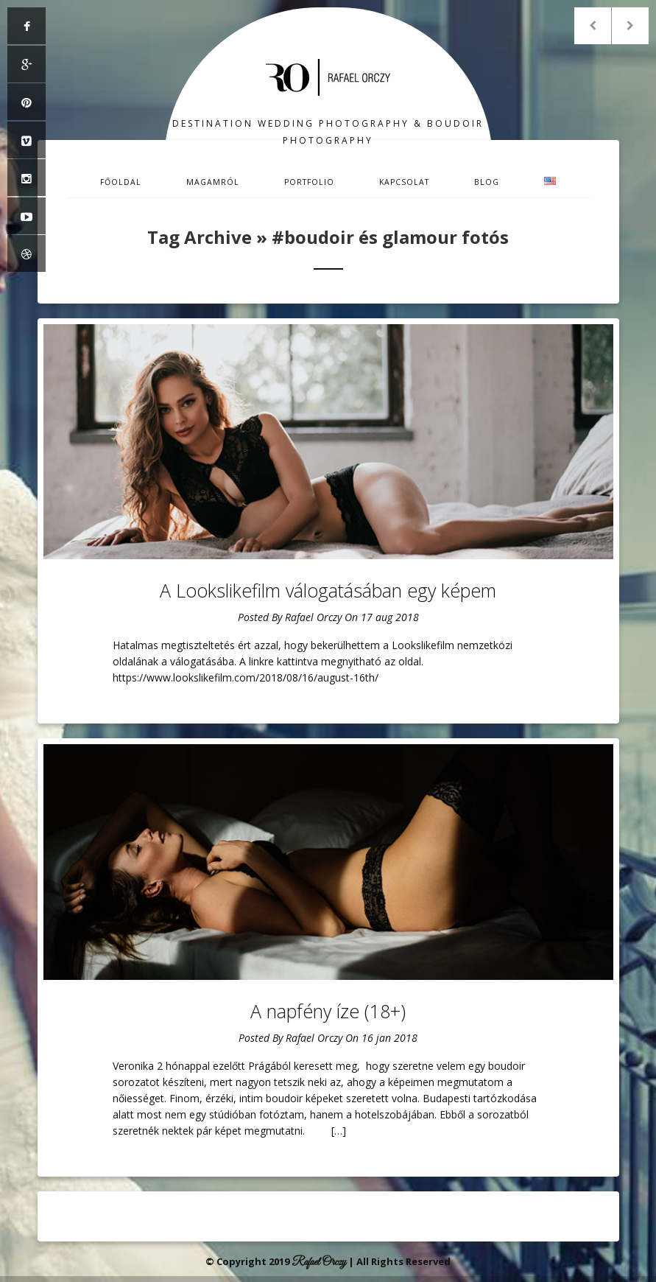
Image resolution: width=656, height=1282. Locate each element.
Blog (486, 182)
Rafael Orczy (313, 617)
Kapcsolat (404, 182)
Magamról (212, 182)
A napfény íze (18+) (328, 1010)
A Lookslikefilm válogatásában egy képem (328, 590)
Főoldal (120, 182)
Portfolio (309, 182)
